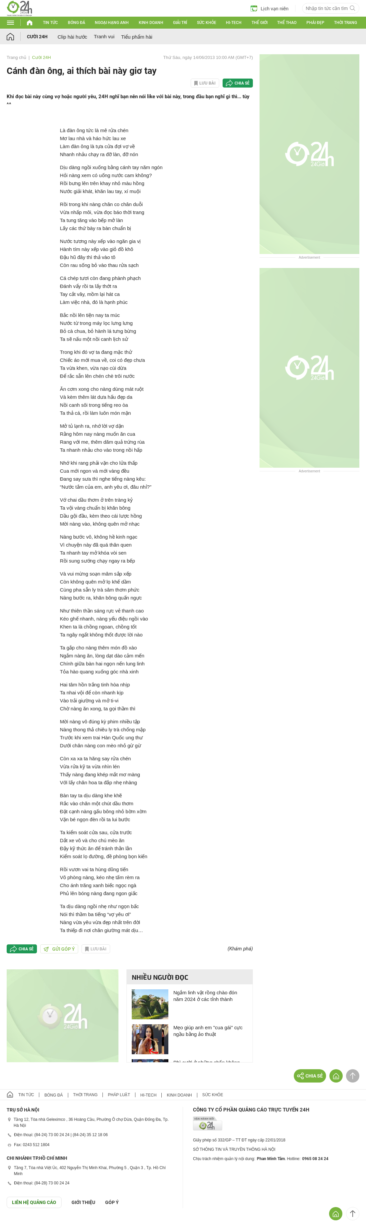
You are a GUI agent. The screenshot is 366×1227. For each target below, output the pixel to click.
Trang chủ (16, 57)
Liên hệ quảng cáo (34, 1202)
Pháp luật (119, 1095)
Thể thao (286, 22)
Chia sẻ (242, 83)
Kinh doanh (151, 22)
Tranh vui (104, 36)
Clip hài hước (72, 37)
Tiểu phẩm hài (136, 37)
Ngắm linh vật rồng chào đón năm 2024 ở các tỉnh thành (205, 996)
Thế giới (260, 22)
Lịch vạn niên (269, 8)
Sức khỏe (206, 22)
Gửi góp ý (59, 949)
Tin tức (50, 22)
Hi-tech (234, 22)
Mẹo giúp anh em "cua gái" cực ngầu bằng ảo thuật (208, 1031)
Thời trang (345, 22)
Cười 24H (37, 36)
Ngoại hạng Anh (112, 22)
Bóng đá (76, 22)
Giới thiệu (83, 1202)
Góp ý (112, 1202)
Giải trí (180, 22)
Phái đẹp (315, 22)
